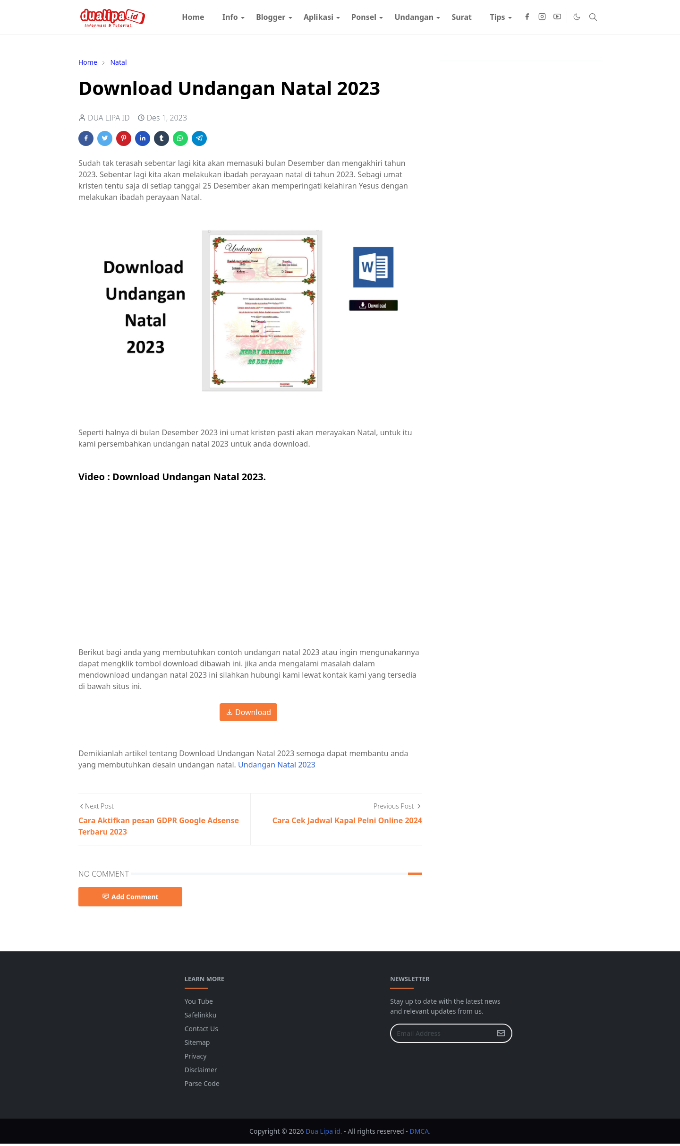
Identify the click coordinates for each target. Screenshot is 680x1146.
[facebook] (527, 17)
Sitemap (197, 1042)
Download (248, 712)
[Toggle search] (593, 17)
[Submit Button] (501, 1033)
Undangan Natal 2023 (276, 764)
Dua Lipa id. (324, 1131)
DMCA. (419, 1131)
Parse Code (202, 1083)
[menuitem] (193, 17)
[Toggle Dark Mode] (577, 17)
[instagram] (542, 17)
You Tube (199, 1001)
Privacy (196, 1055)
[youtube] (557, 17)
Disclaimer (201, 1069)
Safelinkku (201, 1014)
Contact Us (201, 1028)
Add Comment (130, 896)
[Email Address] (441, 1033)
